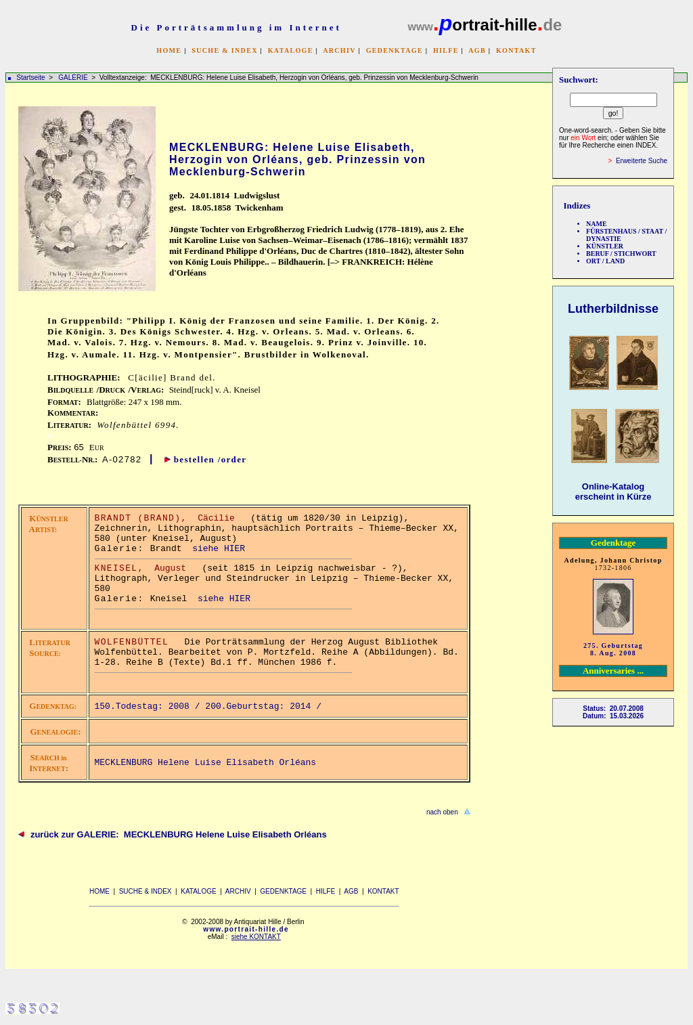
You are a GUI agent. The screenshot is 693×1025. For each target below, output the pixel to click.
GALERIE (73, 77)
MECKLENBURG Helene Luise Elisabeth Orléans (206, 763)
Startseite (30, 77)
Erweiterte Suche (641, 161)
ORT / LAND (605, 261)
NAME (596, 223)
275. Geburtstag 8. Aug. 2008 (613, 649)
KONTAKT (516, 50)
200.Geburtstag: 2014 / (265, 706)
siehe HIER (218, 549)
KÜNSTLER (604, 246)
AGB (477, 50)
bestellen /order (210, 459)
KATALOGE (290, 50)
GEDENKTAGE (394, 50)
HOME (168, 50)
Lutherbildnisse (613, 308)
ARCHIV (339, 50)
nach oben (442, 812)
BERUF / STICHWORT (621, 253)
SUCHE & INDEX (224, 50)
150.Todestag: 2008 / (150, 706)
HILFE (446, 50)
